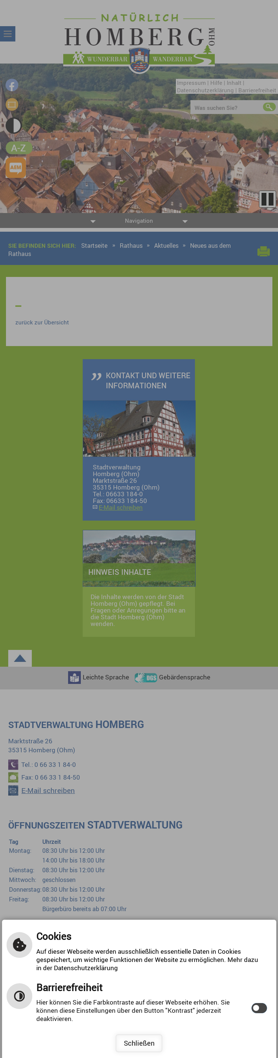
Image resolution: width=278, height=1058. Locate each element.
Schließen (139, 1043)
